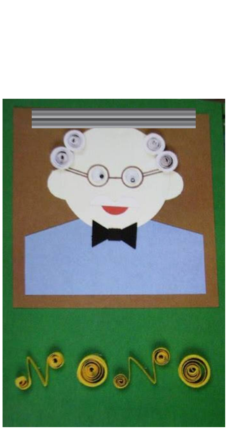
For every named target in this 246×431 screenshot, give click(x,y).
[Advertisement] (123, 54)
